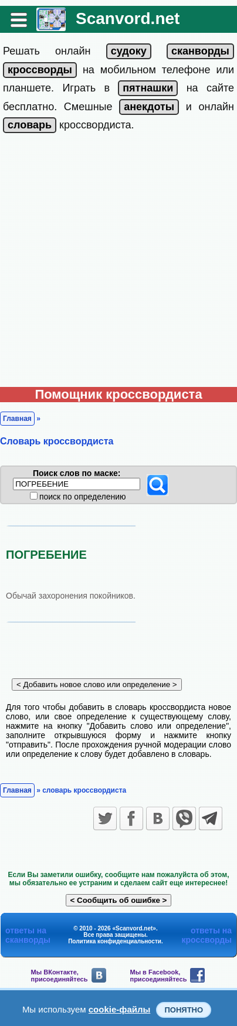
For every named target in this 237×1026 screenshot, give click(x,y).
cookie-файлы (120, 1009)
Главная (17, 419)
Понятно (183, 1009)
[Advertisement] (118, 262)
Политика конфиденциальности (114, 941)
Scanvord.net (128, 18)
